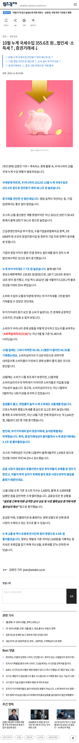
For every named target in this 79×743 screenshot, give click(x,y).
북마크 (6, 19)
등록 (71, 596)
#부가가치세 (7, 737)
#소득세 (40, 737)
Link (15, 19)
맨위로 (73, 738)
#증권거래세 (53, 737)
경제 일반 (14, 36)
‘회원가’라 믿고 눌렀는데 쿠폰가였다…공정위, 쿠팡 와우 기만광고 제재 (37, 12)
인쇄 (24, 19)
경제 (4, 36)
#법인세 (29, 737)
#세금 (19, 737)
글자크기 (33, 19)
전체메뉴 (75, 4)
